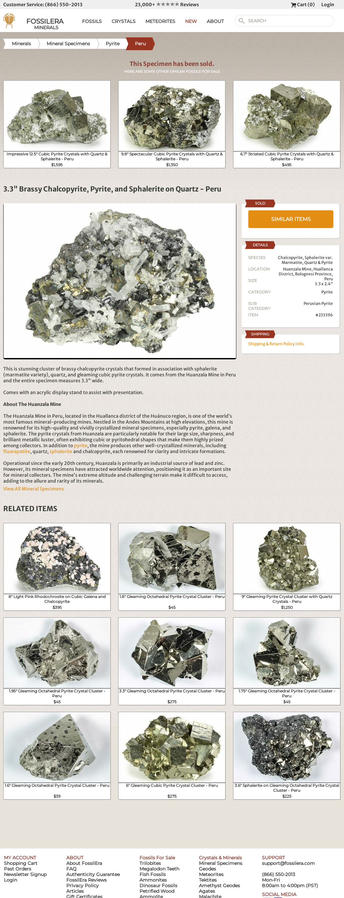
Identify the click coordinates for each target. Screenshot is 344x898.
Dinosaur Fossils (158, 885)
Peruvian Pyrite (318, 303)
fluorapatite (16, 451)
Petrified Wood (157, 891)
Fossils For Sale (157, 858)
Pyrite (327, 291)
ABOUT (215, 21)
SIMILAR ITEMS (291, 219)
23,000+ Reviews (167, 5)
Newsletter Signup (25, 874)
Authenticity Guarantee (93, 874)
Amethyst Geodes (219, 885)
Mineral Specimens (220, 863)
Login (327, 5)
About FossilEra (84, 863)
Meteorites (211, 874)
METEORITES (160, 21)
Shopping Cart (20, 863)
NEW (191, 21)
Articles (75, 891)
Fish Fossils (153, 874)
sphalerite (61, 451)
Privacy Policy (82, 885)
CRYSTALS (124, 21)
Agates (207, 891)
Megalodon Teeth (159, 869)
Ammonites (153, 880)
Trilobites (150, 863)
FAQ (71, 869)
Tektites (208, 880)
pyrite (80, 446)
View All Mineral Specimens (33, 489)
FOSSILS (92, 21)
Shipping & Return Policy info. (276, 343)
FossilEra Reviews (86, 880)
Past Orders (17, 869)
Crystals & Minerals (220, 858)
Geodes (207, 869)
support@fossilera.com (288, 863)
